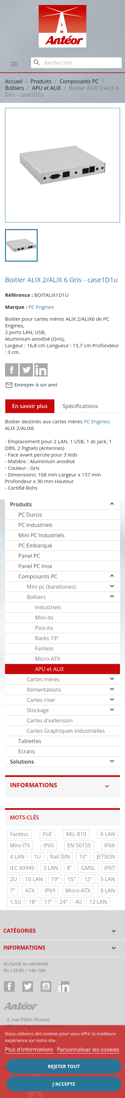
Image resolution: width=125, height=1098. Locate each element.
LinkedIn (64, 986)
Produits (21, 504)
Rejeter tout (64, 1066)
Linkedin (41, 370)
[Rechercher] (76, 62)
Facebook (9, 986)
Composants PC (37, 576)
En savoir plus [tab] (30, 406)
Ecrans (26, 751)
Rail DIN (60, 856)
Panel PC (29, 555)
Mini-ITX (20, 845)
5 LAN (107, 879)
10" (83, 856)
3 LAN (50, 868)
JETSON (106, 856)
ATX (29, 890)
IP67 (109, 868)
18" (33, 901)
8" (69, 868)
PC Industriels (35, 525)
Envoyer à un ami (31, 384)
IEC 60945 (22, 868)
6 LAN (107, 834)
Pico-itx (44, 628)
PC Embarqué (35, 545)
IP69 (49, 890)
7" (12, 890)
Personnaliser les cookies (88, 1049)
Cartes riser (41, 700)
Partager (11, 370)
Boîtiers (36, 597)
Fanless (44, 648)
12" (88, 879)
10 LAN (34, 879)
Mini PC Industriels (41, 535)
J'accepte (63, 1084)
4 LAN (17, 856)
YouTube (46, 986)
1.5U (15, 901)
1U (37, 856)
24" (64, 901)
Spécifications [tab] (80, 406)
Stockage (38, 710)
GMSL (88, 868)
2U (13, 879)
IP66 (109, 845)
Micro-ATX (47, 658)
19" (55, 879)
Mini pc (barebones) (51, 586)
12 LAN (98, 901)
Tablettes (29, 741)
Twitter (27, 986)
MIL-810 (76, 834)
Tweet (26, 370)
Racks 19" (47, 638)
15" (71, 879)
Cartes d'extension (50, 720)
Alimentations (44, 689)
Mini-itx (44, 617)
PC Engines (41, 306)
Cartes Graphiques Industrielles (66, 730)
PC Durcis (30, 514)
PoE (47, 834)
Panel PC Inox (35, 566)
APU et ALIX (49, 669)
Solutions (22, 761)
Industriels (48, 607)
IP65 (48, 845)
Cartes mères (43, 679)
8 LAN (107, 890)
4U (78, 901)
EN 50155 (79, 845)
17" (48, 901)
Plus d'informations (30, 1049)
